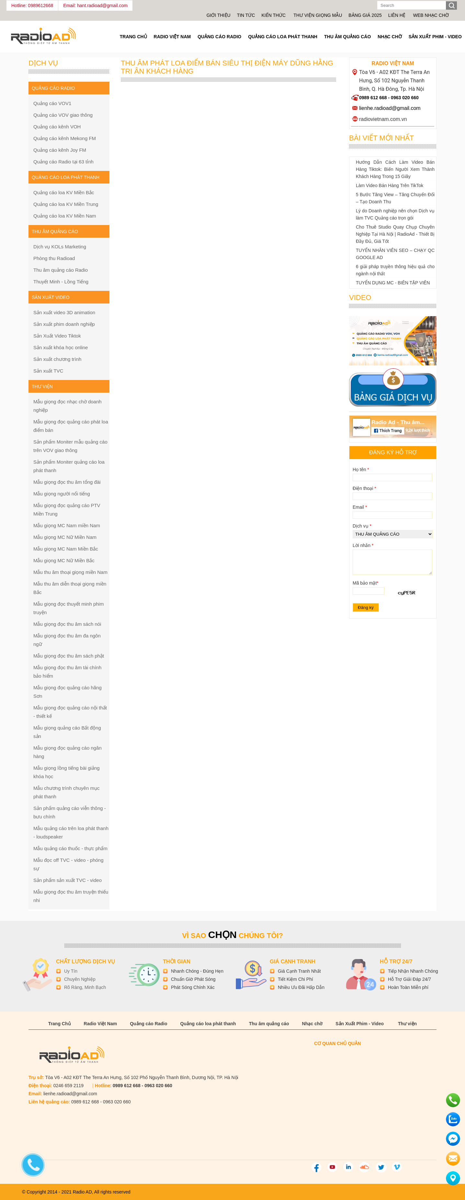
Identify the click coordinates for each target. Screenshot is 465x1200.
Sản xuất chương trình (57, 359)
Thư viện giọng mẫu (317, 15)
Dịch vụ (362, 526)
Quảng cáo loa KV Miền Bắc (63, 192)
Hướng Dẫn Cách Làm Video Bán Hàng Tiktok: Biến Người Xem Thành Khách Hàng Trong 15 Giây (395, 169)
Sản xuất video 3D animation (64, 312)
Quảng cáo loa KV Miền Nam (64, 216)
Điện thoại (364, 488)
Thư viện (407, 1023)
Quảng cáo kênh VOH (57, 126)
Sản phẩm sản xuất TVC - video (67, 880)
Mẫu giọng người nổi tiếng (61, 493)
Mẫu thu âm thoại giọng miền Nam (70, 572)
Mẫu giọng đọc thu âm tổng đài (67, 482)
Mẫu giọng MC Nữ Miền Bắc (64, 560)
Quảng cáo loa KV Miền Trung (65, 204)
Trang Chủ (133, 36)
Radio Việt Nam (172, 36)
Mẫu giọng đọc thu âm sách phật (68, 656)
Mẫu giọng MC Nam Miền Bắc (65, 549)
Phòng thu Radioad (54, 258)
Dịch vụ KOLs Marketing (59, 246)
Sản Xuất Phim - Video (435, 36)
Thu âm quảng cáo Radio (60, 270)
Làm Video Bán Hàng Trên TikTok (389, 185)
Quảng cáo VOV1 (52, 103)
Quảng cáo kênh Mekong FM (64, 138)
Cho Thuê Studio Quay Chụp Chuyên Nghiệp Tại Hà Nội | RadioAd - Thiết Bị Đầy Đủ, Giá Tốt (395, 234)
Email (360, 507)
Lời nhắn (363, 545)
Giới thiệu (219, 15)
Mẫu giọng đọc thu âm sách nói (67, 624)
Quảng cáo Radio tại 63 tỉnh (63, 161)
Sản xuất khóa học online (60, 347)
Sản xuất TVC (48, 371)
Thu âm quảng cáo (347, 36)
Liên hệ (396, 15)
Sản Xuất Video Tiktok (57, 336)
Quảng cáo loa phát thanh (282, 36)
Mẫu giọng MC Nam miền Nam (66, 525)
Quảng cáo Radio (219, 36)
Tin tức (246, 15)
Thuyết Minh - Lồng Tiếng (60, 281)
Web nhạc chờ (431, 15)
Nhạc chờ (390, 36)
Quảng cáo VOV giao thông (63, 115)
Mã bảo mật (366, 583)
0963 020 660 (405, 97)
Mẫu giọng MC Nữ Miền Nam (64, 537)
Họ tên (361, 469)
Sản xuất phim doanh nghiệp (64, 324)
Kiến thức (274, 15)
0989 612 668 (373, 97)
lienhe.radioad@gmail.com (390, 108)
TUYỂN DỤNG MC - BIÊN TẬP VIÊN (393, 282)
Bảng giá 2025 (364, 15)
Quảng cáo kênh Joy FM (59, 150)
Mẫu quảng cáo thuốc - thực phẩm (70, 848)
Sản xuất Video (51, 297)
